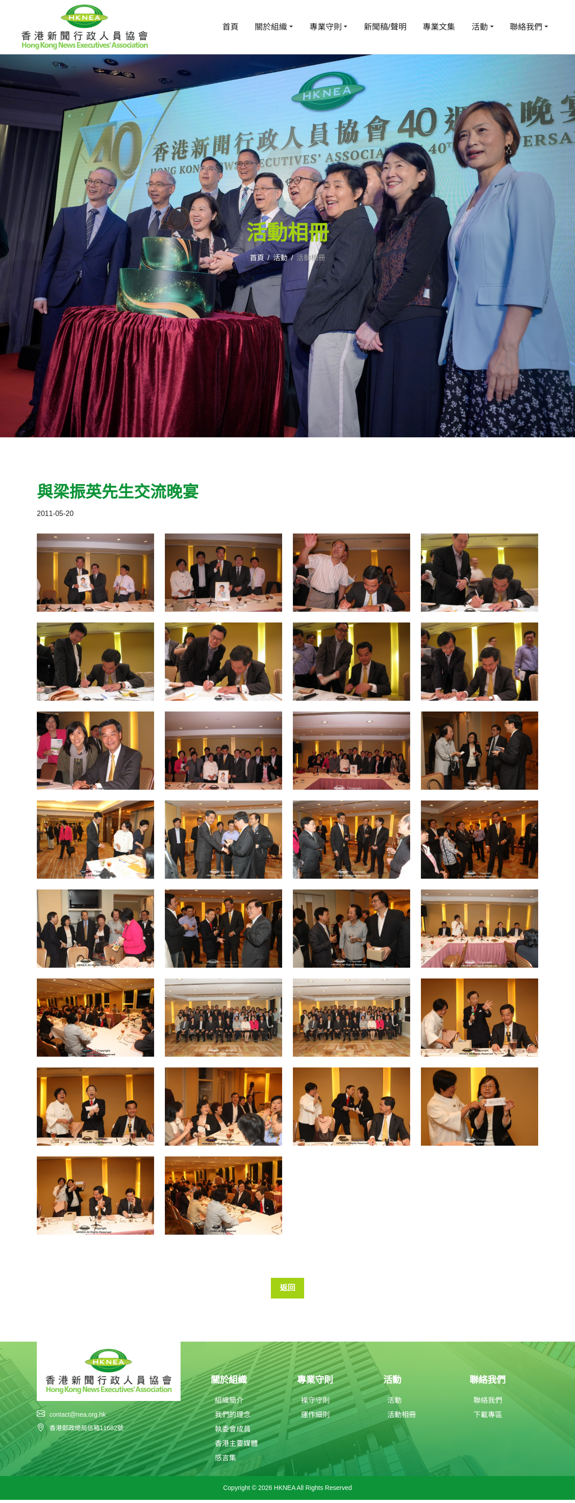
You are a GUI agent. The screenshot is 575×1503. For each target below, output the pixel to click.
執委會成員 (233, 1432)
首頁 (230, 26)
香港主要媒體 (236, 1446)
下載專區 (487, 1418)
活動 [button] (480, 26)
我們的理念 (233, 1418)
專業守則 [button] (326, 26)
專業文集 (439, 26)
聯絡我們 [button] (526, 26)
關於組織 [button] (271, 26)
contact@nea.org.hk (77, 1416)
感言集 (225, 1461)
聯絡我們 (487, 1403)
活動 (280, 258)
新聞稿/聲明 (385, 26)
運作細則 (315, 1418)
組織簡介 (229, 1403)
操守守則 (315, 1403)
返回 (287, 1289)
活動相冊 (401, 1418)
